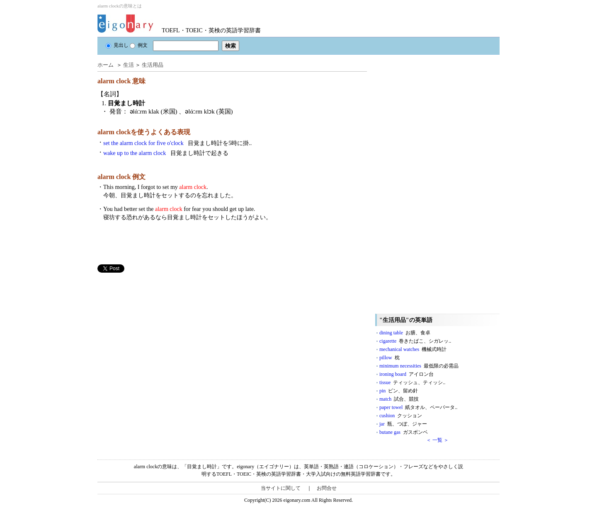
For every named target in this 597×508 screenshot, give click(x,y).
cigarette (415, 341)
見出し (117, 45)
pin (398, 391)
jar (403, 424)
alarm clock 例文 (121, 176)
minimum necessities (419, 366)
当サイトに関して (281, 488)
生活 (128, 65)
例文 (139, 45)
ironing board (406, 374)
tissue (412, 382)
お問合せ (327, 488)
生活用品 (152, 65)
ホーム (105, 65)
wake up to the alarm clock (165, 153)
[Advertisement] (159, 330)
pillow (389, 357)
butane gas (403, 432)
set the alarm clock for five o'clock (177, 143)
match (399, 399)
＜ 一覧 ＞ (437, 440)
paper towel (418, 407)
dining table (404, 333)
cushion (400, 415)
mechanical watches (413, 349)
